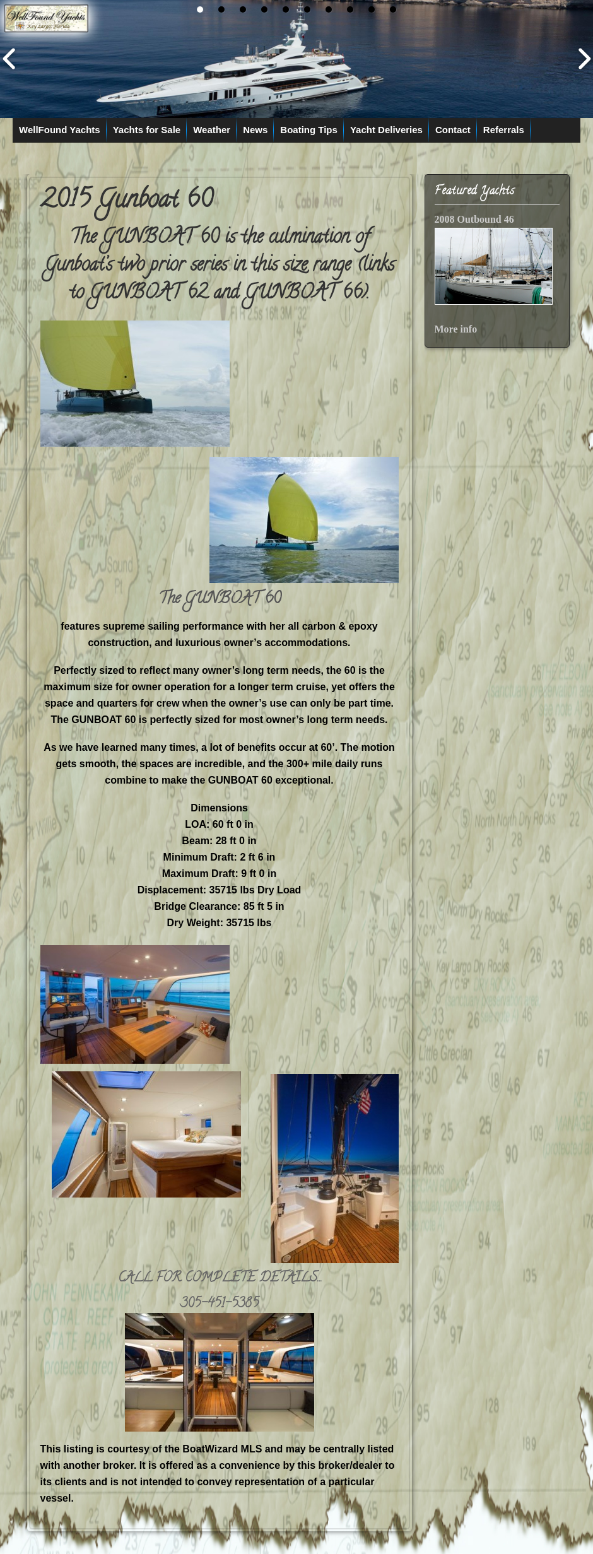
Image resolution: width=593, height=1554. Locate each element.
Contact (453, 129)
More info (456, 329)
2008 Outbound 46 (474, 219)
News (255, 129)
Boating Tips (309, 129)
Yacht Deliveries (386, 129)
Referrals (503, 129)
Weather (211, 129)
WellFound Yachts (59, 129)
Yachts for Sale (147, 129)
